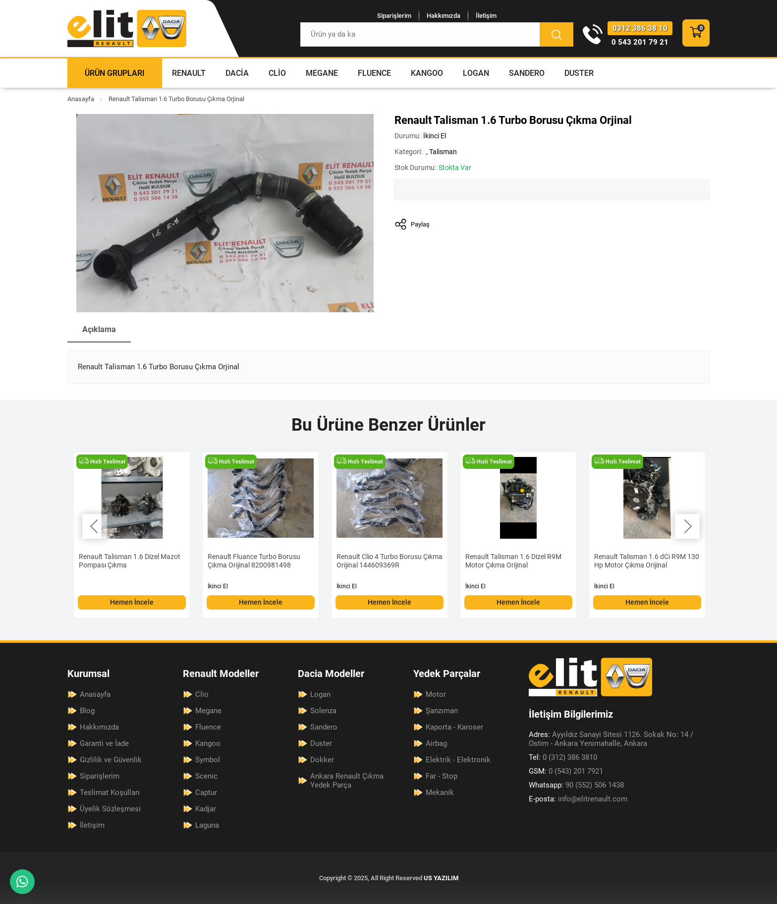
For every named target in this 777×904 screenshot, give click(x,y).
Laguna (207, 825)
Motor (436, 694)
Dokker (322, 759)
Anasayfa (80, 99)
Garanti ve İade (104, 743)
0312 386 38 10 (639, 28)
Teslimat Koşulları (110, 792)
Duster (579, 73)
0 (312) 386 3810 (563, 757)
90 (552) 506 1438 (576, 785)
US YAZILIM (441, 878)
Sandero (527, 73)
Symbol (207, 759)
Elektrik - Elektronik (458, 759)
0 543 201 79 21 (639, 42)
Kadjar (205, 808)
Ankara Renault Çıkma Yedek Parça (347, 781)
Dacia (237, 73)
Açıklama (99, 329)
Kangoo (427, 73)
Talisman (443, 152)
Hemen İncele (132, 602)
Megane (322, 73)
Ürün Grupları (115, 73)
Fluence (374, 73)
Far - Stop (441, 776)
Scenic (206, 776)
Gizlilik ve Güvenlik (111, 759)
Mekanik (440, 792)
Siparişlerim (394, 15)
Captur (206, 792)
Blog (87, 710)
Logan (476, 73)
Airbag (436, 743)
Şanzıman (442, 710)
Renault (189, 73)
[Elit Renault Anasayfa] (126, 28)
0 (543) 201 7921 (566, 771)
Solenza (323, 710)
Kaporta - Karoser (454, 727)
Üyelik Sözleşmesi (110, 808)
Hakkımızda (443, 15)
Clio (277, 73)
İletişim (486, 15)
